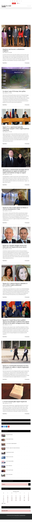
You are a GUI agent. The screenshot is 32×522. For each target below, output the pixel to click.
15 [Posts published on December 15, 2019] (28, 497)
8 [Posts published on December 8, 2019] (28, 495)
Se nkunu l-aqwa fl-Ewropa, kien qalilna (14, 91)
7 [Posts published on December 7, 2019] (24, 495)
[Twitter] (4, 426)
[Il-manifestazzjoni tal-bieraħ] (3, 453)
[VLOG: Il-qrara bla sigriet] (3, 471)
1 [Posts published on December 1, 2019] (28, 494)
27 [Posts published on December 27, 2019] (20, 500)
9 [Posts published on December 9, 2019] (3, 497)
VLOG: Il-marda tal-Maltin (9, 461)
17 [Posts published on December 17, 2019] (7, 498)
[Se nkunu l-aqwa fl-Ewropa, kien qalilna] (16, 78)
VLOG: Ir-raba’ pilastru (9, 474)
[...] (24, 60)
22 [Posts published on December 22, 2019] (28, 498)
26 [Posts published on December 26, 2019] (15, 500)
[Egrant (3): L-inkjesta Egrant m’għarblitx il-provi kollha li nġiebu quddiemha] (16, 273)
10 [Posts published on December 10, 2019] (7, 497)
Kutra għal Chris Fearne (9, 434)
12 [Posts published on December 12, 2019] (15, 497)
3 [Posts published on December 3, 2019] (7, 495)
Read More (5, 62)
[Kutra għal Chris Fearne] (3, 435)
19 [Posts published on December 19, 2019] (15, 498)
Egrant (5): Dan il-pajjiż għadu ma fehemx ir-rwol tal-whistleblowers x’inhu (15, 208)
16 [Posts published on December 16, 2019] (3, 498)
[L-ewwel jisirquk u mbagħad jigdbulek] (3, 444)
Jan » (5, 503)
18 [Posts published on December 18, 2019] (11, 498)
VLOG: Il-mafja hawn (9, 465)
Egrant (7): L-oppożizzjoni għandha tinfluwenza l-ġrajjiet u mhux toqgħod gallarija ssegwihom (16, 128)
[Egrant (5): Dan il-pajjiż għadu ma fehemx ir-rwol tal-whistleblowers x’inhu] (16, 197)
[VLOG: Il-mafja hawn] (3, 466)
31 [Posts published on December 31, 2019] (7, 501)
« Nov (2, 503)
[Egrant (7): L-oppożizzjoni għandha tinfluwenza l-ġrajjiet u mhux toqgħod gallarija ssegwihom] (16, 117)
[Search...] (14, 484)
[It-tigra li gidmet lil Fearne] (3, 440)
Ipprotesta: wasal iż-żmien (9, 456)
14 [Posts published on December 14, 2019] (24, 497)
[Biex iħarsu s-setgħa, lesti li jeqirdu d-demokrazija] (3, 449)
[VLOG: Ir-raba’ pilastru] (3, 475)
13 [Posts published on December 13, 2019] (20, 497)
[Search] (29, 484)
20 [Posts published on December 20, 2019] (20, 498)
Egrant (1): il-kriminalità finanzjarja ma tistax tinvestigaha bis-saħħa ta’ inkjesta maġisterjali (16, 366)
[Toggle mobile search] (28, 6)
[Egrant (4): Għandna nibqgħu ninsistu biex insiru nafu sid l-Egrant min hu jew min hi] (16, 235)
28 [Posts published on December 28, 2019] (24, 500)
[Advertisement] (16, 15)
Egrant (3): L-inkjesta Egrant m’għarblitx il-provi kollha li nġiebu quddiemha (15, 284)
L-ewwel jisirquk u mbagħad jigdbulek (11, 443)
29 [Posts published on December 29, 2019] (28, 500)
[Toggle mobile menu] (30, 6)
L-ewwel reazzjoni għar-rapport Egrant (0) (15, 401)
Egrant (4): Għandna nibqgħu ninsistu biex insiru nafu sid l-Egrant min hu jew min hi (15, 246)
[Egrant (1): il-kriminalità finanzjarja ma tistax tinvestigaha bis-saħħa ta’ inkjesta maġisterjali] (16, 352)
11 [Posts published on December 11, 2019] (11, 497)
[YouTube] (8, 426)
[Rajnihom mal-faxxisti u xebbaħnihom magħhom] (16, 36)
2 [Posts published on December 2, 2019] (3, 495)
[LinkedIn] (6, 426)
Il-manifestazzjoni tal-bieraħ (10, 452)
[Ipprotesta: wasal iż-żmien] (3, 457)
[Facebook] (2, 426)
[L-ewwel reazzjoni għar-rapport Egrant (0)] (16, 391)
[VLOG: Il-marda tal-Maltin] (3, 462)
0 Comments (27, 62)
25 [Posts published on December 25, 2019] (11, 500)
